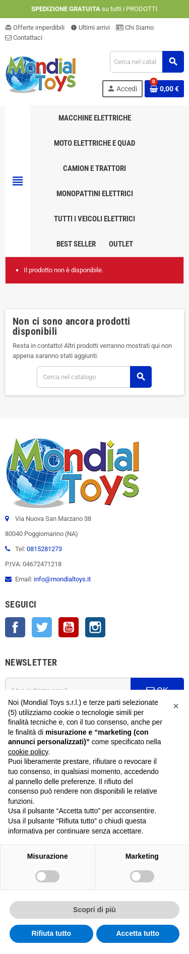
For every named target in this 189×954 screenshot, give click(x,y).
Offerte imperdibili (35, 27)
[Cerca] (146, 62)
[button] (176, 706)
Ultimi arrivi (90, 27)
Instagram (95, 627)
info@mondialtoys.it (62, 579)
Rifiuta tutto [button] (51, 933)
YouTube (68, 627)
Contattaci (23, 37)
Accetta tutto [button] (137, 933)
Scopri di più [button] (94, 910)
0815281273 (44, 549)
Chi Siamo (135, 27)
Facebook (15, 627)
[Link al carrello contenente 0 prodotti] (164, 88)
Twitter (42, 627)
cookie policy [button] (28, 752)
